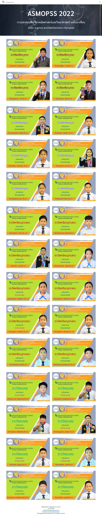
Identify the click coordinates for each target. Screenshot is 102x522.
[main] (51, 13)
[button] (100, 2)
